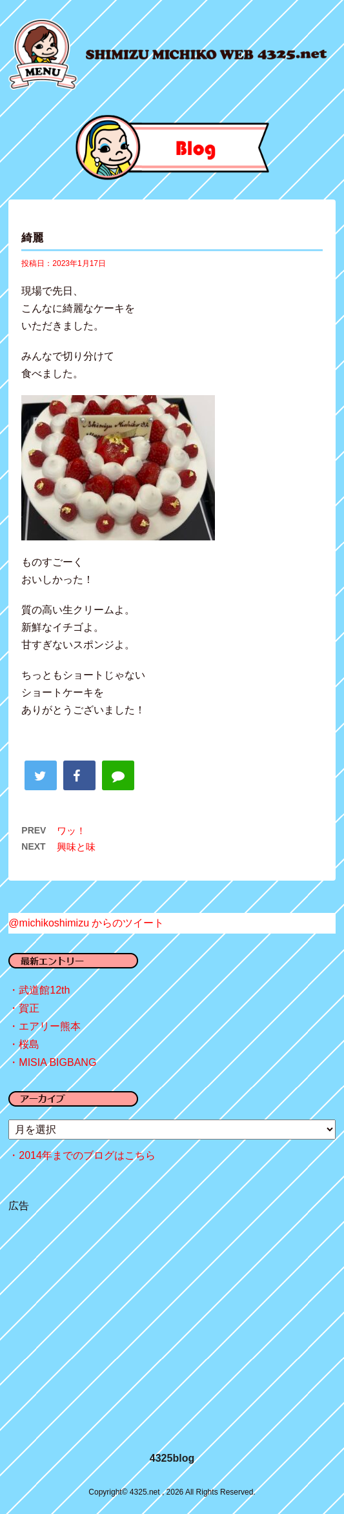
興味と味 (76, 846)
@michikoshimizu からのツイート (86, 922)
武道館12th (44, 990)
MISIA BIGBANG (57, 1062)
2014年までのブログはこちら (87, 1155)
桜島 (29, 1044)
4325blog (172, 1458)
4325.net (206, 54)
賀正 (29, 1008)
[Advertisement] (171, 1317)
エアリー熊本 (50, 1026)
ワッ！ (71, 830)
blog (172, 147)
